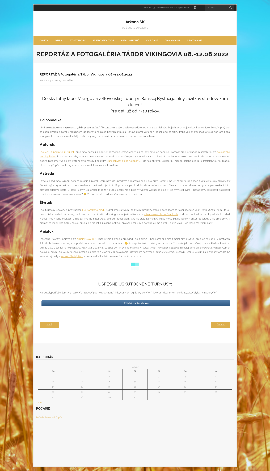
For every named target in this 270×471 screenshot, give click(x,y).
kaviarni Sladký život (72, 256)
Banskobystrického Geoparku (123, 160)
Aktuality (56, 80)
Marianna (44, 80)
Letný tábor (68, 80)
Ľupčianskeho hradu (93, 210)
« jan (40, 402)
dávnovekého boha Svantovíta (161, 214)
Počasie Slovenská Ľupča (49, 417)
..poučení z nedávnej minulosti (57, 152)
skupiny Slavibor (86, 239)
